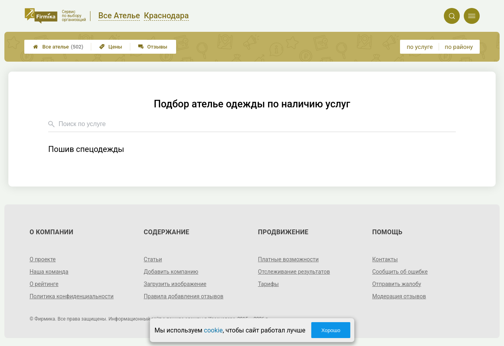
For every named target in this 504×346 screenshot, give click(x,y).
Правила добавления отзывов (184, 296)
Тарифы (268, 284)
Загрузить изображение (175, 284)
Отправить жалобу (396, 284)
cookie (213, 330)
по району (459, 47)
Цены (110, 47)
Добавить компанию (171, 271)
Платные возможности (288, 259)
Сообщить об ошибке (400, 271)
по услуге (420, 47)
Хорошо (330, 330)
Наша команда (49, 271)
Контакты (385, 259)
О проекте (42, 259)
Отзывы (152, 47)
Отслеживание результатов (294, 271)
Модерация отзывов (399, 296)
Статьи (153, 259)
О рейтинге (44, 284)
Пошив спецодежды (86, 149)
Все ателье (58, 47)
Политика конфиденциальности (71, 296)
